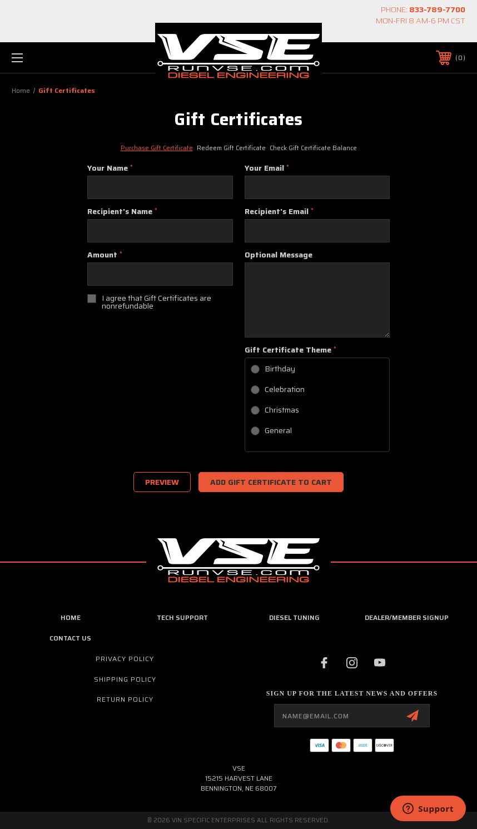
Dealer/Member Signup (407, 617)
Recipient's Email (279, 211)
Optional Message (278, 255)
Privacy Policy (125, 658)
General (278, 430)
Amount (104, 255)
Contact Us (70, 638)
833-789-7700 (437, 9)
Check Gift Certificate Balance (313, 148)
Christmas (282, 410)
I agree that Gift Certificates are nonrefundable (156, 302)
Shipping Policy (125, 679)
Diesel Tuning (294, 617)
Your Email (267, 168)
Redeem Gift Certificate (231, 148)
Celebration (285, 389)
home (71, 617)
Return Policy (125, 699)
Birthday (280, 369)
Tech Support (182, 617)
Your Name (110, 168)
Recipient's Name (122, 211)
